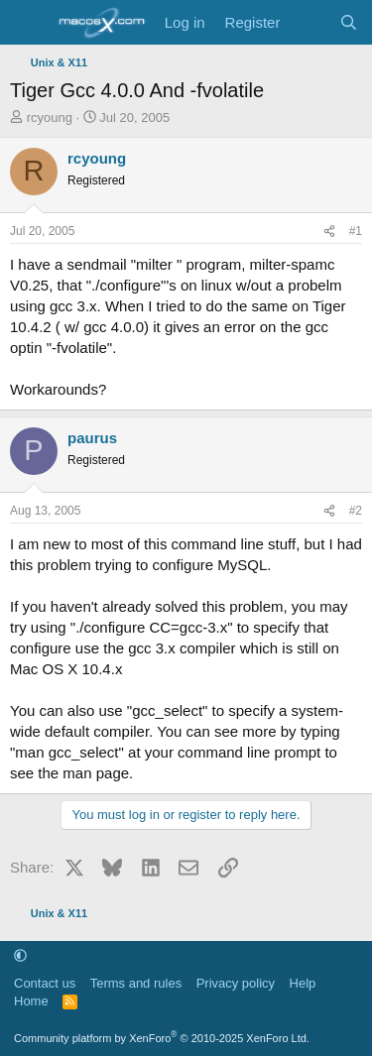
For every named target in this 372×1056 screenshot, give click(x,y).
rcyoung (49, 117)
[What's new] (309, 22)
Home (31, 1001)
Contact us (44, 983)
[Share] (329, 231)
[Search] (348, 22)
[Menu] (27, 23)
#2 (355, 511)
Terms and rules (136, 983)
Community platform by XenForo (162, 1038)
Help (303, 983)
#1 (355, 231)
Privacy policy (235, 983)
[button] (20, 955)
